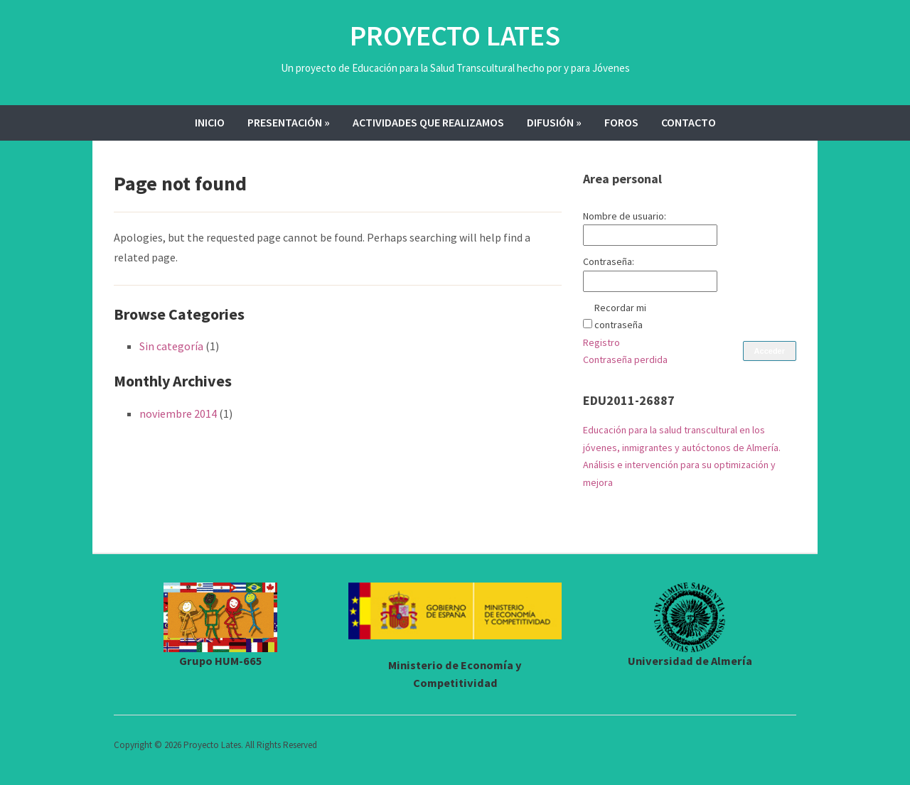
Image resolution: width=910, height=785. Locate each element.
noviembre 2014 (178, 413)
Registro (601, 342)
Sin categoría (171, 346)
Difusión (554, 122)
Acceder (769, 351)
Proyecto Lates (455, 35)
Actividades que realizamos (428, 122)
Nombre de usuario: (624, 216)
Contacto (688, 122)
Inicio (210, 122)
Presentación (288, 122)
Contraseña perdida (625, 359)
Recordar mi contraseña (620, 316)
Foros (621, 122)
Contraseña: (608, 261)
